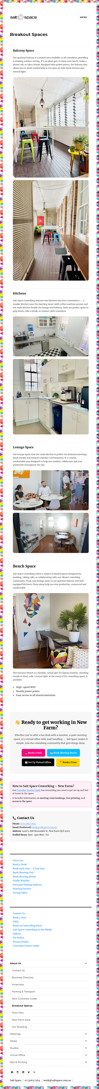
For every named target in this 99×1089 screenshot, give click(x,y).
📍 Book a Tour (68, 762)
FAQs (16, 921)
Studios (14, 1048)
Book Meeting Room (24, 876)
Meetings (15, 1034)
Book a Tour (19, 917)
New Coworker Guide (24, 998)
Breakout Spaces (22, 1005)
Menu (83, 17)
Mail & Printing (18, 1062)
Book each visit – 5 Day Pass (29, 868)
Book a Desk (20, 864)
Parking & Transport (23, 991)
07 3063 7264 (32, 1080)
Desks (13, 1041)
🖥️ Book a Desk (33, 752)
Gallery (17, 933)
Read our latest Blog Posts (27, 925)
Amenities (18, 984)
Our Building (19, 1026)
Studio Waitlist (21, 880)
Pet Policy (18, 937)
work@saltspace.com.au (44, 827)
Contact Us (19, 913)
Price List (18, 860)
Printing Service (22, 888)
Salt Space (15, 1080)
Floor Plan (18, 1012)
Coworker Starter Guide (29, 790)
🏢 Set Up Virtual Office (38, 762)
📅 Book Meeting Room (63, 752)
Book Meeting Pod (23, 872)
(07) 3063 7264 (28, 823)
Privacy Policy (21, 941)
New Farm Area (21, 1019)
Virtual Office (20, 892)
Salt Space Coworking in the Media (32, 929)
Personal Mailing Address (27, 884)
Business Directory (23, 977)
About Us (15, 963)
